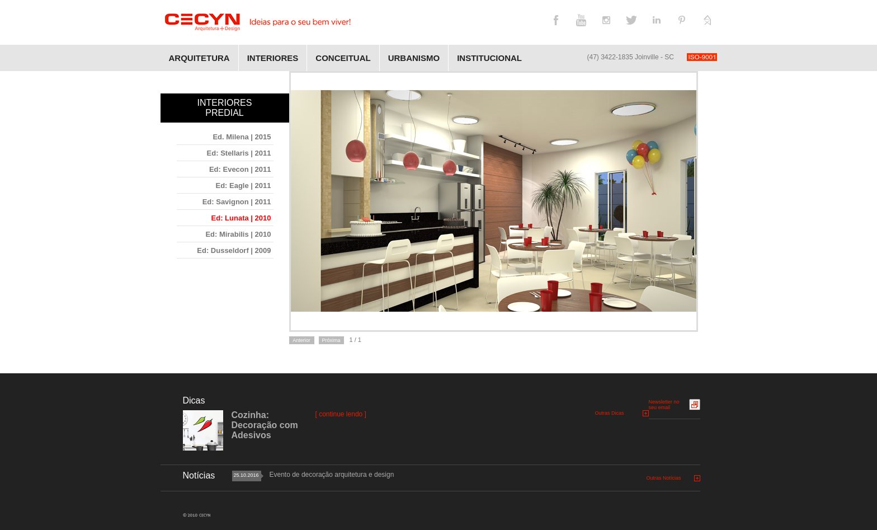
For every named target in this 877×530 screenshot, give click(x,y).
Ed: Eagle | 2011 (243, 185)
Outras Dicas (609, 413)
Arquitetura (199, 58)
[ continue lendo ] (340, 414)
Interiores (273, 58)
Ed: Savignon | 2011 (236, 202)
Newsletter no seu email (664, 404)
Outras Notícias (664, 478)
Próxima (331, 340)
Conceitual (342, 58)
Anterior (301, 340)
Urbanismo (414, 58)
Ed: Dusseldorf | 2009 (234, 250)
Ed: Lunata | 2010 (241, 218)
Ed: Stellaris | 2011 (239, 153)
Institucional (489, 58)
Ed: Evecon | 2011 (240, 169)
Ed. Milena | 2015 (242, 137)
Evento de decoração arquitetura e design (332, 475)
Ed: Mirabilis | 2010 (238, 234)
